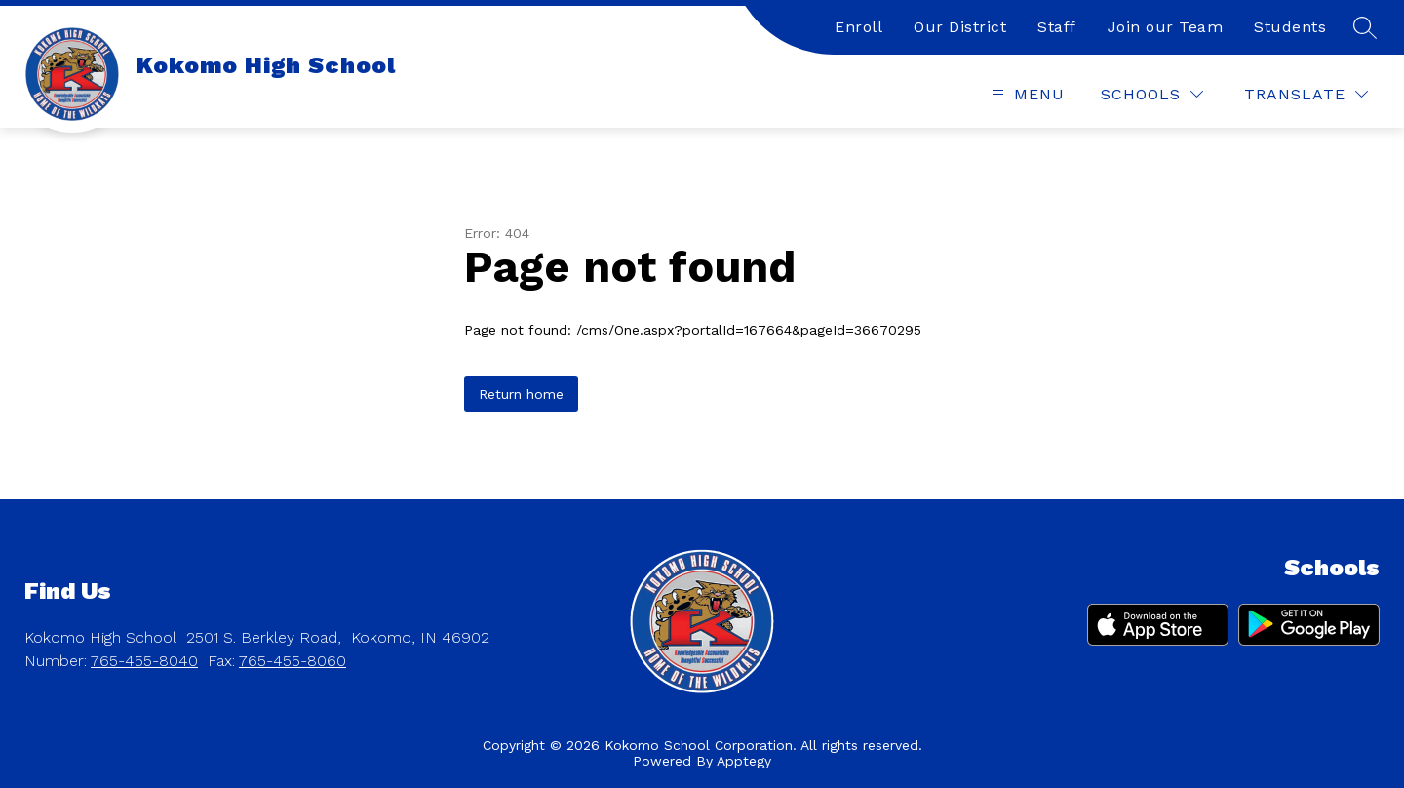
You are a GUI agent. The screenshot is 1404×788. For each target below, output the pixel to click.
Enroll (858, 27)
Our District (960, 27)
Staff (1056, 27)
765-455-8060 (292, 660)
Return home (521, 394)
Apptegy (744, 760)
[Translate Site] (1306, 94)
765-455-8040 (144, 660)
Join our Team (1166, 27)
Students (1290, 27)
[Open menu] (1026, 94)
